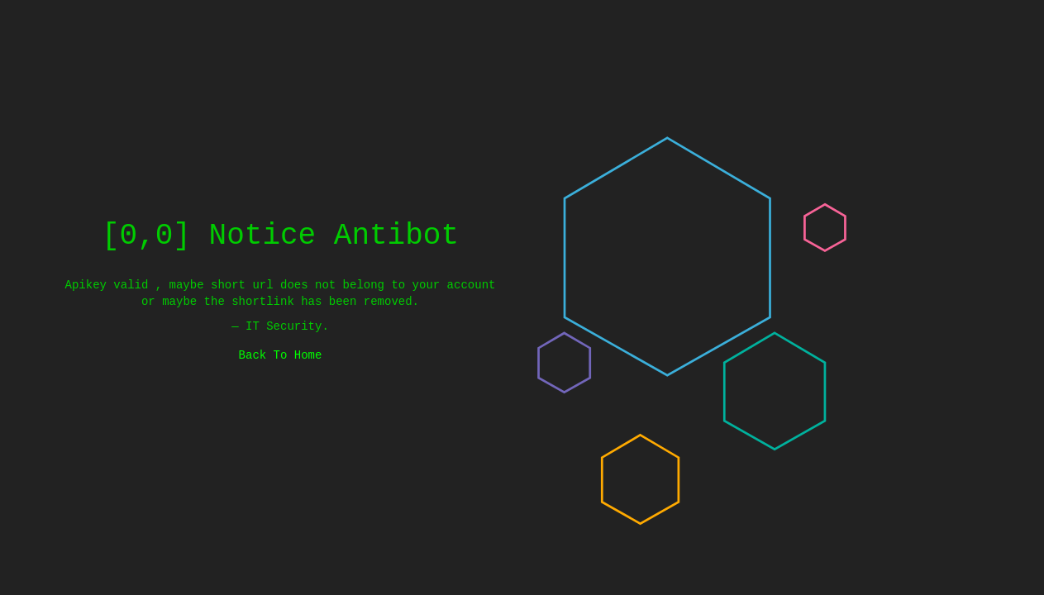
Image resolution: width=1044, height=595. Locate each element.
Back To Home (280, 355)
